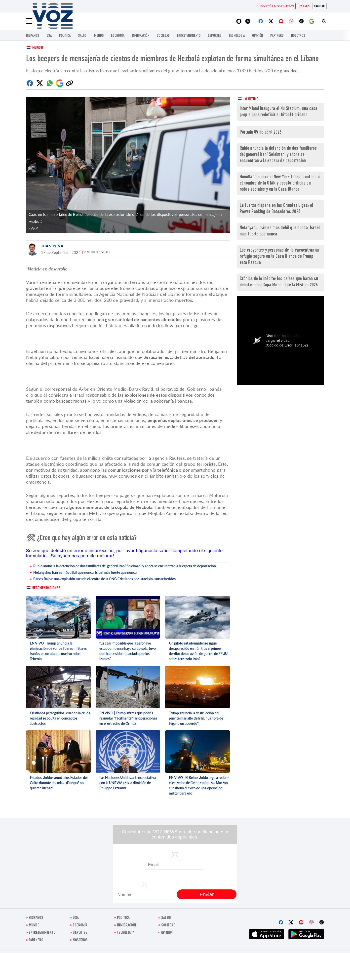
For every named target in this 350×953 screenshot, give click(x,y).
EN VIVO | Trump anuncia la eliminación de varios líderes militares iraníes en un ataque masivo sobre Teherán (58, 651)
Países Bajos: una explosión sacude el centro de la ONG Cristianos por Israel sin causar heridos (104, 579)
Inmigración (140, 36)
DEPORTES (214, 36)
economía (117, 36)
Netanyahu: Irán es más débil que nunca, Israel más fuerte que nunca (85, 572)
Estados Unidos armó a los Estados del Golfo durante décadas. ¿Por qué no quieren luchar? (58, 782)
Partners (276, 36)
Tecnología (237, 36)
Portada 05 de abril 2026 (261, 132)
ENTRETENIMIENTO (188, 36)
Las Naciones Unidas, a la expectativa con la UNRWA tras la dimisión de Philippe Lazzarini (127, 782)
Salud (82, 36)
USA (49, 36)
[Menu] (29, 21)
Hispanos (32, 36)
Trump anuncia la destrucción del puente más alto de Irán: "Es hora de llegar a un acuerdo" (196, 718)
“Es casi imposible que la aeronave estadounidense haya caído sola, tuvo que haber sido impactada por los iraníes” (127, 651)
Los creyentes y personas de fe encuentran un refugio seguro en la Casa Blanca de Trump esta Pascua (279, 257)
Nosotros (298, 36)
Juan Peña (52, 245)
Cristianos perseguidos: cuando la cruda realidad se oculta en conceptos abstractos (60, 718)
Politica (65, 36)
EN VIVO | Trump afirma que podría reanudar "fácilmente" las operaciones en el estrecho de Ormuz (128, 718)
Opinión (257, 36)
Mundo (99, 36)
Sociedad (163, 36)
